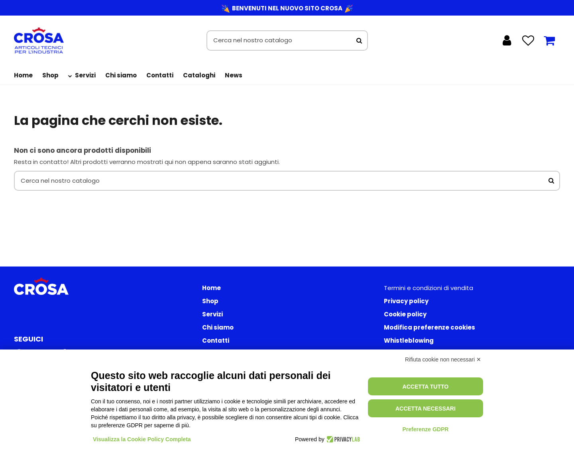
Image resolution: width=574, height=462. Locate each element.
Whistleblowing (409, 340)
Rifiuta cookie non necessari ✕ (443, 359)
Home (211, 288)
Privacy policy (406, 301)
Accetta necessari (425, 408)
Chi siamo (218, 327)
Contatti (215, 340)
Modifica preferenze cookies (429, 327)
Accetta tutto (426, 386)
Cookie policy (405, 314)
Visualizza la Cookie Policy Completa (142, 439)
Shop (210, 301)
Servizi (212, 314)
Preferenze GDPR (425, 429)
